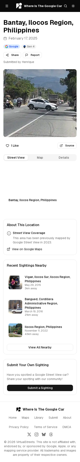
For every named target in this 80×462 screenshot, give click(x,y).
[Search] (65, 6)
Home (13, 418)
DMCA (67, 427)
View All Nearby (40, 347)
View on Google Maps (24, 249)
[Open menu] (6, 6)
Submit (53, 418)
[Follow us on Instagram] (36, 434)
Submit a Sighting (40, 388)
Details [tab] (64, 157)
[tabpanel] (40, 186)
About (67, 418)
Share (12, 55)
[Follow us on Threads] (51, 434)
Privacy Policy (19, 427)
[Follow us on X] (29, 434)
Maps (25, 418)
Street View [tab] (16, 157)
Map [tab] (40, 157)
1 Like (12, 146)
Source (67, 145)
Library (39, 418)
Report (32, 55)
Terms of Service (45, 427)
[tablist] (40, 157)
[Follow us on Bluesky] (44, 434)
